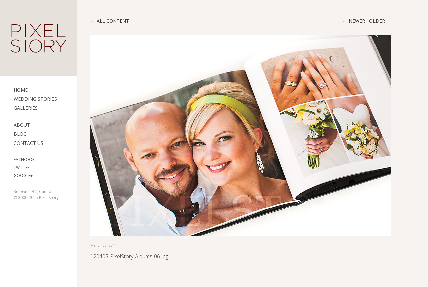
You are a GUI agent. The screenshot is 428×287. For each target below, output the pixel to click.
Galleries (26, 108)
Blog (20, 134)
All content (113, 21)
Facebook (24, 159)
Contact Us (28, 143)
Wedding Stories (35, 99)
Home (21, 90)
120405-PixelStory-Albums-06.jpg (129, 256)
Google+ (23, 175)
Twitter (22, 167)
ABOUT (22, 125)
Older (377, 21)
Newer (357, 21)
